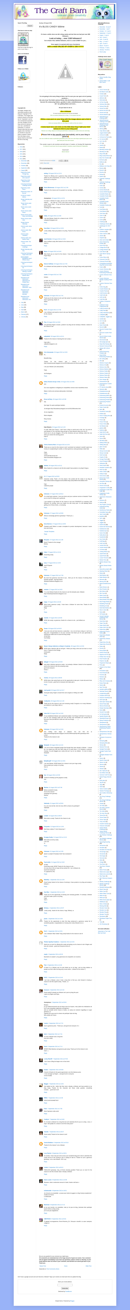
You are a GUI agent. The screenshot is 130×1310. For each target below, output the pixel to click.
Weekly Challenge (104, 881)
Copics (101, 267)
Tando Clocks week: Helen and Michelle (27, 215)
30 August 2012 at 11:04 (57, 701)
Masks (101, 573)
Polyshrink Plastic (104, 663)
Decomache (103, 340)
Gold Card (102, 455)
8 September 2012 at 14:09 (59, 1180)
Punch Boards (103, 672)
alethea (46, 465)
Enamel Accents (104, 405)
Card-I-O (102, 215)
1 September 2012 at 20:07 (56, 908)
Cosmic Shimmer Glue (106, 274)
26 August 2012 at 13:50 (54, 216)
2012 (21, 158)
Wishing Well (103, 906)
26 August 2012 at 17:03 (60, 264)
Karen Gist (102, 533)
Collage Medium (104, 249)
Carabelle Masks (104, 194)
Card (101, 207)
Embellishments (104, 391)
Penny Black (103, 650)
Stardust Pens (103, 747)
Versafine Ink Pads (105, 849)
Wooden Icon (103, 910)
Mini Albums (103, 591)
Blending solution (104, 149)
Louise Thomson (104, 558)
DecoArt (102, 327)
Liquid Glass (103, 553)
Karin (45, 1046)
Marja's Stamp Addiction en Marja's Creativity (57, 646)
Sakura (101, 685)
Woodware (102, 916)
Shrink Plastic (103, 704)
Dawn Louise (47, 1180)
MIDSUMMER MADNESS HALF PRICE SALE (26, 258)
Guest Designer (104, 461)
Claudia (46, 1132)
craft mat (102, 297)
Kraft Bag (102, 541)
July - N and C (103, 37)
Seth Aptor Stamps (105, 701)
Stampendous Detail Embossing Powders (105, 727)
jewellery (102, 516)
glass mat (102, 446)
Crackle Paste (103, 291)
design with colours (105, 348)
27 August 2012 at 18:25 (55, 589)
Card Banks (103, 209)
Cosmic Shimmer (104, 269)
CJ (45, 476)
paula (45, 918)
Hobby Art (102, 473)
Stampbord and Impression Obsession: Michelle (25, 292)
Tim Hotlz (102, 811)
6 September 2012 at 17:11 (55, 1046)
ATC (101, 143)
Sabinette (46, 803)
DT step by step (104, 387)
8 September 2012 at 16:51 (59, 1190)
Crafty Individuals (104, 312)
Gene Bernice (48, 524)
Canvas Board (103, 190)
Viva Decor (102, 864)
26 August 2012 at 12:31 (55, 173)
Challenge (102, 221)
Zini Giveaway (103, 924)
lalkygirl (46, 662)
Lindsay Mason (104, 551)
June (22, 305)
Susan (46, 628)
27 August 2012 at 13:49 (54, 563)
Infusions (102, 500)
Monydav (46, 540)
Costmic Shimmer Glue (106, 283)
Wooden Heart (103, 908)
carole (46, 274)
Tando (101, 786)
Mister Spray (103, 595)
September (24, 168)
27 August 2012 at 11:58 (56, 540)
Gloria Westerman (49, 187)
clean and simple (104, 240)
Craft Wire (102, 299)
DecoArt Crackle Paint (106, 329)
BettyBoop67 (47, 761)
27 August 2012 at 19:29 (54, 602)
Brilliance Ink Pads (105, 166)
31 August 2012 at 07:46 (55, 787)
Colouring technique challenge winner (26, 184)
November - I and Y (105, 29)
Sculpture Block (104, 695)
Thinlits (101, 803)
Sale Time (102, 687)
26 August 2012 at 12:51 (58, 198)
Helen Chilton (103, 471)
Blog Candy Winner (105, 155)
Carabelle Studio (104, 196)
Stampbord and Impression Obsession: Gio (26, 298)
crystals (102, 319)
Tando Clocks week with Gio (26, 204)
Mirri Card (102, 593)
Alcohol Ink (103, 108)
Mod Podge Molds (104, 601)
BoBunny (102, 162)
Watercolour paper (104, 872)
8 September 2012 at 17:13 (57, 1204)
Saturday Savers (104, 691)
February (23, 314)
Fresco (101, 420)
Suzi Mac (46, 892)
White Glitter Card (104, 893)
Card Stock (103, 213)
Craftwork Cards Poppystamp (104, 305)
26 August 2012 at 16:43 (54, 251)
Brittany (46, 908)
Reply (45, 182)
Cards (101, 219)
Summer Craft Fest (105, 775)
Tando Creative (104, 789)
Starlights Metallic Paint (106, 754)
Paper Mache (103, 625)
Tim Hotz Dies (103, 813)
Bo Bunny (102, 160)
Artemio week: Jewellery (25, 234)
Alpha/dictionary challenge (104, 117)
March (23, 312)
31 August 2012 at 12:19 (60, 837)
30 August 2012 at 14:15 (56, 745)
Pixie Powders (103, 658)
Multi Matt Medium (104, 608)
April (22, 309)
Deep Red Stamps (104, 344)
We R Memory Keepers (106, 878)
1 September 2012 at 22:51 (55, 931)
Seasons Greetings (105, 697)
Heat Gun (102, 469)
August (23, 170)
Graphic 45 (103, 457)
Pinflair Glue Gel (104, 656)
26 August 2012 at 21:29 (58, 427)
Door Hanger (103, 379)
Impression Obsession (106, 497)
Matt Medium (103, 575)
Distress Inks (103, 367)
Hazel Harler (103, 465)
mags (45, 602)
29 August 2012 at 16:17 (57, 690)
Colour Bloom (103, 257)
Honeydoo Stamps (105, 481)
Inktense (102, 502)
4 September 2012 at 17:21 (55, 1023)
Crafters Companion (105, 301)
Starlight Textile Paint (105, 751)
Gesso (101, 438)
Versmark (102, 858)
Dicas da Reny (48, 399)
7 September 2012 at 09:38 (56, 1069)
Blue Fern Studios (104, 158)
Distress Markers (104, 369)
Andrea (46, 678)
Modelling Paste (104, 603)
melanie (46, 589)
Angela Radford (104, 133)
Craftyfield (102, 314)
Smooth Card (103, 712)
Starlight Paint (103, 749)
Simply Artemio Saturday (25, 223)
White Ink (102, 895)
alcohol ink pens (104, 110)
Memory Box (103, 581)
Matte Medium (103, 577)
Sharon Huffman (48, 264)
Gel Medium (103, 426)
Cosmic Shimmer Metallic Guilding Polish (106, 279)
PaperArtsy (103, 629)
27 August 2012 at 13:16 (54, 552)
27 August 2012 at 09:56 (56, 513)
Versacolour (103, 845)
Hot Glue (102, 483)
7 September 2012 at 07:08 (60, 1059)
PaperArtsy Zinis (104, 642)
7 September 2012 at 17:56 (54, 1108)
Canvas (102, 187)
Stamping (102, 741)
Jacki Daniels (48, 239)
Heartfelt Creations (105, 467)
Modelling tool (103, 606)
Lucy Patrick (47, 1153)
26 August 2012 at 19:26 (60, 352)
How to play (103, 52)
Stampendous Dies (105, 731)
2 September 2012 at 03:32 (55, 954)
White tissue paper (105, 899)
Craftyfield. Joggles (105, 316)
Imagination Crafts (104, 487)
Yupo (101, 922)
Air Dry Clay (103, 102)
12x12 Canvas (103, 89)
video (101, 860)
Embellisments (103, 393)
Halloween (102, 463)
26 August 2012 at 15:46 (59, 239)
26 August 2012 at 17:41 (56, 295)
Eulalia (46, 1069)
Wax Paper (103, 876)
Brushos (102, 172)
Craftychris (47, 701)
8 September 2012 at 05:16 (61, 1142)
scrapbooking (103, 693)
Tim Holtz (102, 805)
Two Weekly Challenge (106, 835)
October (23, 165)
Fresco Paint (103, 424)
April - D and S (103, 43)
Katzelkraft (102, 537)
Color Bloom (103, 251)
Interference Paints (105, 510)
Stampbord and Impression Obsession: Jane (26, 286)
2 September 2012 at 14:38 (54, 965)
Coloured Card (103, 259)
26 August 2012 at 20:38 (59, 399)
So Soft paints (103, 714)
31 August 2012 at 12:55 (56, 851)
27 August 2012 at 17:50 (56, 575)
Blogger (72, 1301)
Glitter (101, 449)
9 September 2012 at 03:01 (58, 1219)
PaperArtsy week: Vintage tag (25, 173)
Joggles (102, 522)
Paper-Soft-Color (104, 627)
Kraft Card (102, 543)
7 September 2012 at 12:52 (56, 1084)
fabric (101, 409)
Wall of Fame (103, 870)
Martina (46, 787)
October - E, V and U (105, 31)
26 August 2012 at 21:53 (63, 444)
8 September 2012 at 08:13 (55, 1167)
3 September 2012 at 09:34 (59, 1002)
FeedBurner (68, 1291)
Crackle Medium (104, 289)
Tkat (45, 965)
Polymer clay (103, 661)
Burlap (101, 174)
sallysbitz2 (47, 336)
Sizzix (101, 710)
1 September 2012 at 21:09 (55, 918)
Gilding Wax (103, 444)
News (101, 612)
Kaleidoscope (103, 531)
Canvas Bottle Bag (105, 192)
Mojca (45, 251)
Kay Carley (103, 539)
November (24, 163)
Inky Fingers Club (104, 504)
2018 (21, 147)
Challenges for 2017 (105, 226)
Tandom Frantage (104, 791)
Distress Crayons (104, 363)
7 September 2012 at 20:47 (56, 1132)
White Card (103, 891)
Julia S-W (46, 713)
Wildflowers (103, 902)
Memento (102, 579)
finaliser (102, 413)
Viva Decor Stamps (105, 866)
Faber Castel (103, 407)
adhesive (102, 98)
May (22, 307)
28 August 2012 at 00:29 (54, 628)
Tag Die (102, 782)
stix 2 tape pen (103, 770)
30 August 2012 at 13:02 (56, 713)
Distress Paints (104, 375)
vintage (101, 862)
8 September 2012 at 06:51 (59, 1153)
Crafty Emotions (104, 308)
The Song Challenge (105, 796)
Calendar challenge (105, 178)
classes (102, 235)
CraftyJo (46, 1119)
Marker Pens (103, 560)
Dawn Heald (103, 325)
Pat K (45, 310)
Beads (101, 147)
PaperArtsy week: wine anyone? (25, 177)
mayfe (46, 954)
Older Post (88, 1266)
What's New (103, 889)
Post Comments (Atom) (53, 1269)
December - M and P (105, 27)
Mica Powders (103, 589)
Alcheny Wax (103, 106)
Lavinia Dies (103, 545)
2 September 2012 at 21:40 (55, 977)
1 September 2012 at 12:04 (57, 879)
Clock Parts (103, 245)
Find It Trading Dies (105, 415)
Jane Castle (103, 514)
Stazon (101, 758)
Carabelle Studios (104, 205)
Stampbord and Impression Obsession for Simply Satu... (25, 280)
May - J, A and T (104, 41)
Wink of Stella (103, 904)
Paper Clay (103, 623)
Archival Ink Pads (104, 137)
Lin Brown (102, 549)
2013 (21, 156)
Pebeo (101, 646)
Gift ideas (102, 440)
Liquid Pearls (103, 555)
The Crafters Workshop (106, 793)
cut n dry (102, 321)
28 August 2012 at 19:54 (77, 646)
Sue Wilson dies (104, 772)
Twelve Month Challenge (103, 828)
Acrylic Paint (103, 96)
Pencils (101, 648)
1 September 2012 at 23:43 (67, 942)
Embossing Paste (104, 397)
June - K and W (104, 39)
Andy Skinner (103, 131)
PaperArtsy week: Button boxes (25, 180)
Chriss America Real (50, 444)
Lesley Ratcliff (48, 1059)
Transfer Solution (104, 823)
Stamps (102, 745)
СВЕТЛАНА (47, 1219)
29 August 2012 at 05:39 (55, 662)
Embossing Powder (105, 399)
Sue (45, 775)
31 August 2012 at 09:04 (56, 803)
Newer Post (43, 1266)
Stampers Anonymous (105, 737)
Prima (101, 665)
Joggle (101, 520)
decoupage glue (104, 342)
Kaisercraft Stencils (105, 526)
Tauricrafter (47, 862)
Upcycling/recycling (105, 842)
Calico (101, 185)
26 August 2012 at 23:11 (55, 465)
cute (101, 323)
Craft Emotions (104, 293)
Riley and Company (105, 681)
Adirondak (102, 100)
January (23, 317)
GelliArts (102, 430)
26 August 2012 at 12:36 (61, 187)
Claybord (102, 237)
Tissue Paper (103, 817)
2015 (21, 154)
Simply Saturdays (104, 708)
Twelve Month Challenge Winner (104, 832)
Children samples (104, 229)
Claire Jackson (104, 233)
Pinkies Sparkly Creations (51, 942)
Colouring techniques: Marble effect (27, 274)
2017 (21, 149)
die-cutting (102, 358)
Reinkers (102, 677)
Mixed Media (103, 597)
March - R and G (104, 45)
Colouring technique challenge (26, 246)
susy (45, 563)
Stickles (102, 768)
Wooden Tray (103, 914)
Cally (45, 552)
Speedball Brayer (104, 718)
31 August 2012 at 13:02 (57, 862)
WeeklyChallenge (104, 887)
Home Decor (103, 475)
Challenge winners (105, 224)
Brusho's (102, 170)
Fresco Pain (103, 422)
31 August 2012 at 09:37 (55, 816)
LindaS (46, 816)
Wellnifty (46, 879)
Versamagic (103, 851)
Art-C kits (102, 141)
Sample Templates (49, 531)
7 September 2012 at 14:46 (55, 1098)
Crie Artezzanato (49, 352)
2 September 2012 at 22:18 (56, 990)
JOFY (101, 518)
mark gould (47, 690)
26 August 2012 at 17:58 (54, 310)
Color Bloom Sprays (105, 253)
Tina (45, 322)
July (22, 302)
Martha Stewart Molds (105, 565)
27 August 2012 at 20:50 (55, 618)
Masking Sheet (104, 571)
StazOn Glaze (103, 760)
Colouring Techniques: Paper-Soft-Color (27, 253)
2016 (21, 151)
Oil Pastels (102, 614)
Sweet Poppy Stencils (105, 777)
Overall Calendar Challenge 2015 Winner (104, 618)
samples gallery (104, 689)
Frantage (102, 417)
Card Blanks (103, 211)
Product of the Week (105, 667)
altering (101, 128)
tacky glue (102, 780)
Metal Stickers (103, 587)
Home (65, 1266)
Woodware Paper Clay (106, 918)
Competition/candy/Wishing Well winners (106, 264)
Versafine (102, 847)
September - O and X (105, 33)
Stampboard (103, 722)
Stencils (102, 764)
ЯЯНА (46, 1098)
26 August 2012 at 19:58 (67, 381)
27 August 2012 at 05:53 (52, 476)
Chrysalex (47, 826)
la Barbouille (47, 1190)
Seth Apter (102, 699)
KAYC (45, 977)
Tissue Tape (103, 819)
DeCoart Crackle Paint (106, 332)
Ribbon (101, 679)
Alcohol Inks (103, 112)
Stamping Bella (104, 743)
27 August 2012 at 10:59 (59, 524)
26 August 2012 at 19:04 (53, 322)
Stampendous (103, 724)
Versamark (102, 854)
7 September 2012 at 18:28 (57, 1119)
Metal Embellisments (105, 583)
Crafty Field (103, 310)
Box (101, 164)
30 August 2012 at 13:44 (56, 729)
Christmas (102, 231)
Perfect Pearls (103, 652)
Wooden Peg (103, 912)
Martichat (46, 1204)
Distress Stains (104, 377)
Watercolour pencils (105, 874)
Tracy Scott (103, 821)
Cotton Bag (103, 287)
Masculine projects (105, 569)
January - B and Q (104, 49)
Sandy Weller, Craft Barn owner (105, 81)
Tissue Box (103, 815)
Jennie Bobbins (48, 1142)
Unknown (46, 295)
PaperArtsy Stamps (105, 638)
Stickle (101, 766)
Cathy (45, 216)
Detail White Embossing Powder (105, 355)
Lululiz (46, 1167)
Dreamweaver (103, 381)
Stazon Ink (102, 762)
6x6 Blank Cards (104, 92)
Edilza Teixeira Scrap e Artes (52, 381)
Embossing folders (105, 395)
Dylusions (102, 389)
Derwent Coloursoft (105, 346)
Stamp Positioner (104, 720)
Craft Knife (102, 295)
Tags (101, 784)
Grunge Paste (103, 459)
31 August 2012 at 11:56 (57, 826)
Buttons (102, 176)
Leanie (46, 1023)
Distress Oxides (104, 373)
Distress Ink (103, 365)
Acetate (102, 94)
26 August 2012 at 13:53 (57, 228)
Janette (46, 618)
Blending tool (103, 151)
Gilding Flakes (103, 442)
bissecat (46, 990)
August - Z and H (104, 35)
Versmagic (102, 856)
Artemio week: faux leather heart (26, 238)
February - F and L (105, 47)
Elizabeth (46, 745)
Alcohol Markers (104, 114)
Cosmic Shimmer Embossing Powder (105, 272)
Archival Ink (103, 135)
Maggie (46, 1084)
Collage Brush (103, 247)
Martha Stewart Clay (105, 562)
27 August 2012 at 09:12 (56, 494)
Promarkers (103, 670)
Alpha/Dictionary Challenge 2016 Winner (104, 125)
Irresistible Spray (104, 512)
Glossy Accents (104, 451)
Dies (101, 360)
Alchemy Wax (103, 104)
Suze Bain (47, 228)
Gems (101, 436)
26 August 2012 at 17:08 (54, 274)
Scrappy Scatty (48, 837)
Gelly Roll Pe (103, 432)
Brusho (101, 168)
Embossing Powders (105, 401)
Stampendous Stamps (106, 733)
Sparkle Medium (104, 716)
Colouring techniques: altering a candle (27, 270)
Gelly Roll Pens (104, 434)
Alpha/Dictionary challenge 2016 (104, 120)
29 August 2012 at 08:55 (55, 678)
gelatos (101, 428)
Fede (45, 1108)
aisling (46, 173)
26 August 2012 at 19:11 (57, 336)
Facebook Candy (104, 411)
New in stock (103, 610)
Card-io (101, 217)
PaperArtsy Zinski (104, 644)
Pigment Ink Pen (104, 654)
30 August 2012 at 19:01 (58, 761)
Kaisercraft (102, 524)
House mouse (103, 485)
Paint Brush (103, 621)
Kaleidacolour (103, 529)
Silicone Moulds (104, 706)
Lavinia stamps (104, 547)
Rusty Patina (103, 683)
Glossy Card (103, 453)
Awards (102, 145)
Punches (102, 674)
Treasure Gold (103, 825)
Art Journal (102, 139)
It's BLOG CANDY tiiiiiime (26, 196)
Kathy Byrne (103, 535)
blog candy (46, 163)
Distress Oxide (103, 371)
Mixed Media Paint (105, 599)
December (24, 161)
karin (45, 1034)
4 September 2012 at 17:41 (55, 1034)
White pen (102, 897)
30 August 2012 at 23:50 (53, 775)
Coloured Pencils (104, 261)
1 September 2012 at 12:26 (57, 892)
